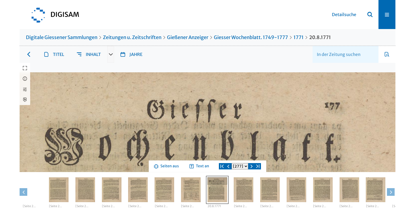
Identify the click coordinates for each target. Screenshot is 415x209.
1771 (299, 37)
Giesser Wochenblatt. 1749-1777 (251, 37)
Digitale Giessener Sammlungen (61, 37)
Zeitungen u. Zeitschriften (132, 37)
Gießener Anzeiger (187, 37)
